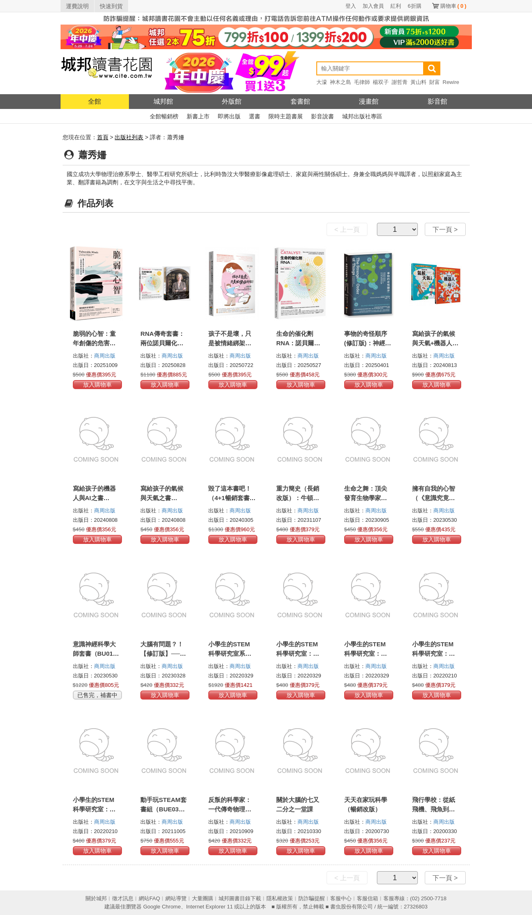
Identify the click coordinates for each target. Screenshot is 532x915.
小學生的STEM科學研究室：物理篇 (297, 653)
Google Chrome (162, 907)
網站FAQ (149, 898)
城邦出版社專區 (362, 116)
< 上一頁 (347, 229)
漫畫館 (369, 101)
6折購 (414, 6)
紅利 (395, 6)
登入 (350, 6)
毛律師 (362, 82)
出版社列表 (129, 137)
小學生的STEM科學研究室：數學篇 (94, 809)
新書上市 (198, 116)
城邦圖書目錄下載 (240, 898)
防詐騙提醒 (311, 898)
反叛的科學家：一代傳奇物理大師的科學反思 (229, 809)
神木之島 (340, 82)
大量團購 (202, 898)
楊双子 (381, 82)
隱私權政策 (279, 898)
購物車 (453, 6)
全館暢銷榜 (164, 116)
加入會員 (373, 6)
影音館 (437, 101)
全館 (94, 101)
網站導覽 (176, 898)
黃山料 (418, 82)
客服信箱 (367, 898)
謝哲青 (400, 82)
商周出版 (104, 356)
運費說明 (77, 6)
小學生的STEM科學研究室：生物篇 (433, 653)
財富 (434, 82)
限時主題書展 (285, 116)
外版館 (231, 101)
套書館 (300, 101)
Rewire (451, 82)
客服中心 (341, 898)
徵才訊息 (122, 898)
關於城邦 (96, 898)
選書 (254, 116)
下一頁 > (445, 229)
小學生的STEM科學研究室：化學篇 (365, 653)
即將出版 (229, 116)
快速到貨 (111, 6)
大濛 (321, 82)
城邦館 (163, 101)
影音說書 (322, 116)
